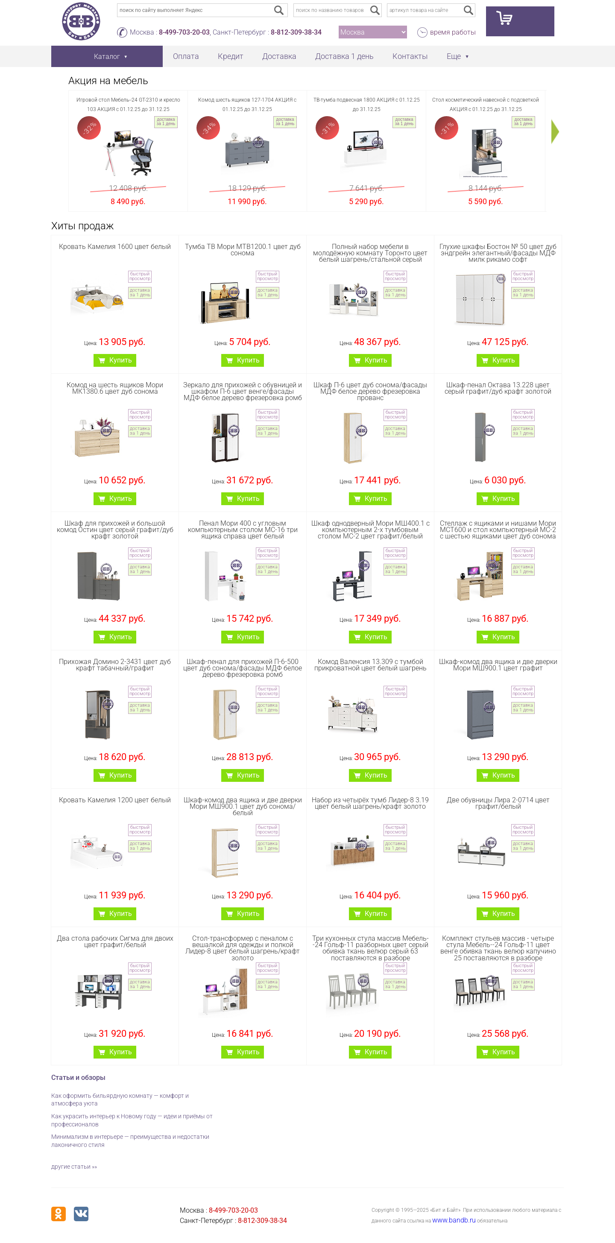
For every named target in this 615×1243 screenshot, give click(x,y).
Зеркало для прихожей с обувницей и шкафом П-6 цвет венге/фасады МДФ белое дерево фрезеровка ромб (242, 391)
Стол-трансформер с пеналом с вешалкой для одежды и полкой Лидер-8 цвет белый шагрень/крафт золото (242, 948)
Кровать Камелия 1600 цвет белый (115, 247)
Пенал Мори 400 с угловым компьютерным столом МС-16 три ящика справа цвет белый (243, 529)
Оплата (186, 56)
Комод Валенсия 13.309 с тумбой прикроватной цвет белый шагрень (370, 665)
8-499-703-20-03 (184, 32)
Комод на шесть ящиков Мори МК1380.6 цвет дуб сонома (115, 388)
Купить (120, 360)
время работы (453, 32)
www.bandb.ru (454, 1220)
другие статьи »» (74, 1166)
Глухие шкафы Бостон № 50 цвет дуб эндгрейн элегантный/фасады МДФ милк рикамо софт (497, 253)
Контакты (410, 56)
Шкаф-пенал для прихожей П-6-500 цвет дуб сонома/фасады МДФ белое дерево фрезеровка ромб (242, 668)
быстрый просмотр (139, 276)
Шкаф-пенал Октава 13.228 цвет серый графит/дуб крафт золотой (498, 388)
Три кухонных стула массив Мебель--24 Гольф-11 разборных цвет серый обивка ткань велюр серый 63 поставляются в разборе (370, 948)
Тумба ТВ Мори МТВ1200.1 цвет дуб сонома (243, 250)
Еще (454, 56)
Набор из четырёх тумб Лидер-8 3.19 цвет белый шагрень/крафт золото (370, 803)
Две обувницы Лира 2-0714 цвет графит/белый (498, 803)
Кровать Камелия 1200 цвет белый (115, 800)
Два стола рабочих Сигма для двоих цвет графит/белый (115, 941)
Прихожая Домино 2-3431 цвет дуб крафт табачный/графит (115, 665)
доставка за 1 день (166, 121)
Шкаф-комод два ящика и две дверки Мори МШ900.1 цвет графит (498, 665)
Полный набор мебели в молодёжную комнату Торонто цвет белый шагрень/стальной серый (370, 253)
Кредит (230, 56)
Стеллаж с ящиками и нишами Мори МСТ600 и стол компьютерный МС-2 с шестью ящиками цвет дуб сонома (498, 529)
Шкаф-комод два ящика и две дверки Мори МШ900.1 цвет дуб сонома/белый (243, 806)
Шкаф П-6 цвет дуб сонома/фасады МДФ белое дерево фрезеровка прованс (370, 391)
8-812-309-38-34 (296, 32)
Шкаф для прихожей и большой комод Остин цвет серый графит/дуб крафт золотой (115, 529)
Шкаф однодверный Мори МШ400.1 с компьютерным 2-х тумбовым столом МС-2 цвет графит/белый (370, 529)
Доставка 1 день (344, 56)
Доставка (279, 56)
